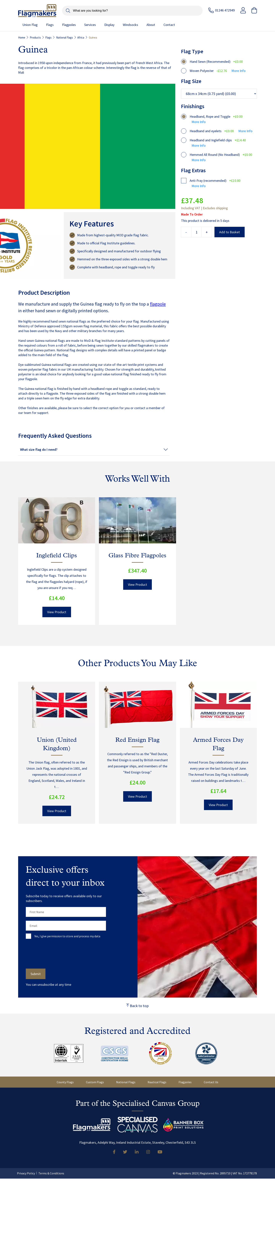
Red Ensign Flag (137, 740)
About (150, 25)
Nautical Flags (157, 1082)
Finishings (192, 106)
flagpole (158, 304)
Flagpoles (69, 25)
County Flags (65, 1082)
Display (109, 25)
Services (90, 25)
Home (21, 37)
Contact (169, 25)
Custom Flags (95, 1082)
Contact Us (211, 1082)
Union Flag (30, 25)
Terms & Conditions (51, 1173)
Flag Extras (193, 170)
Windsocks (130, 25)
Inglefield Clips (56, 556)
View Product (56, 612)
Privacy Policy (26, 1173)
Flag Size (191, 81)
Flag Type (192, 51)
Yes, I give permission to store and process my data (67, 936)
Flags (50, 25)
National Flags (64, 37)
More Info (238, 71)
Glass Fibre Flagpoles (137, 556)
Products (35, 37)
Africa (80, 37)
